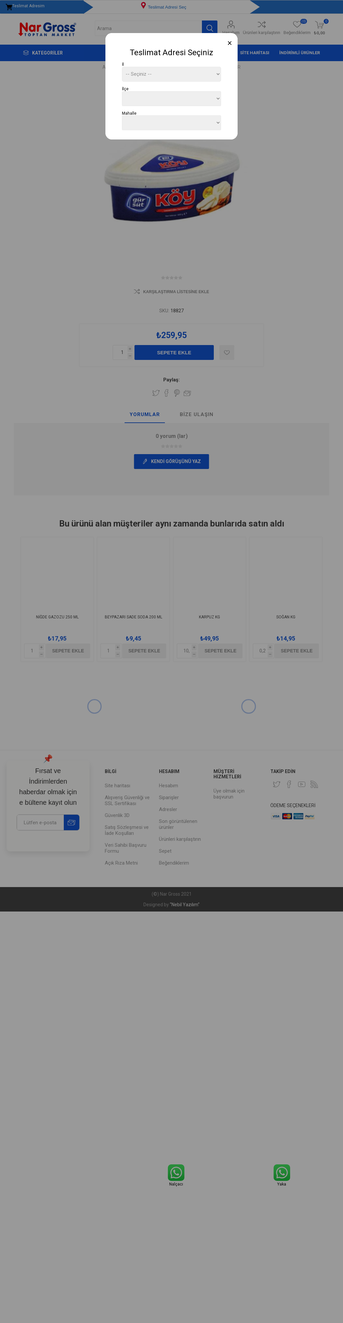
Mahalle (129, 113)
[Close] (230, 43)
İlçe (125, 89)
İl (123, 64)
